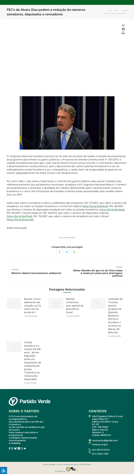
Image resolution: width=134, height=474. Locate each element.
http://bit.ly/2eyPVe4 (19, 216)
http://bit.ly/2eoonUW (20, 219)
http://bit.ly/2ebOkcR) (95, 206)
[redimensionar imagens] (14, 303)
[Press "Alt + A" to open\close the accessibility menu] (3, 470)
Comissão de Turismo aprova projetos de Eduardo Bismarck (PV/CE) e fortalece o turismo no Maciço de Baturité (115, 315)
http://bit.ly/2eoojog (112, 209)
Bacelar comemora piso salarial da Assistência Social (74, 305)
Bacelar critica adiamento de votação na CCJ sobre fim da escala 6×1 (32, 305)
